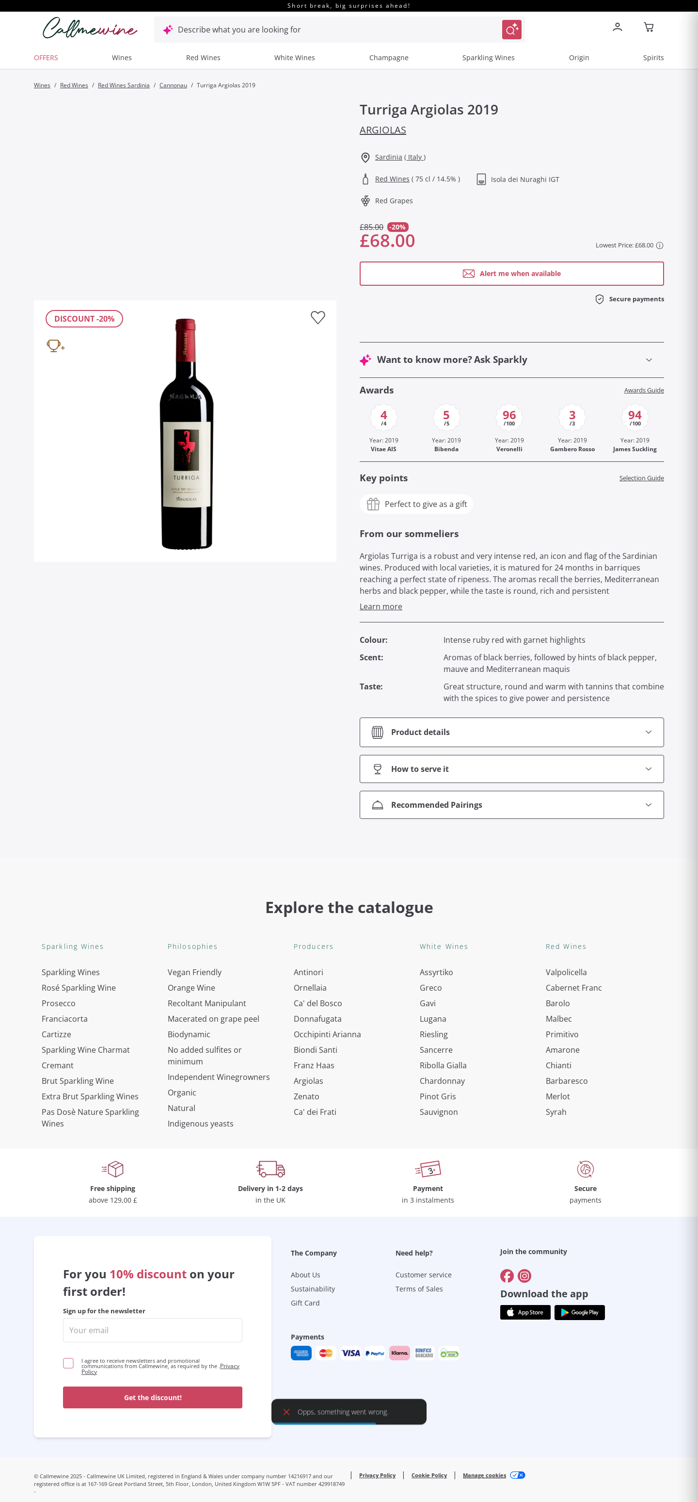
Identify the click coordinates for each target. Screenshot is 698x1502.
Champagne (389, 57)
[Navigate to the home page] (90, 28)
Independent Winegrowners (219, 1077)
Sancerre (436, 1050)
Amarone (563, 1050)
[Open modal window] (512, 273)
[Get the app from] (525, 1156)
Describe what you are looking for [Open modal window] (239, 29)
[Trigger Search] (512, 29)
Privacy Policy (377, 1319)
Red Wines (203, 57)
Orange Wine (191, 987)
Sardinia (388, 157)
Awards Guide (644, 390)
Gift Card (305, 1147)
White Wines (294, 57)
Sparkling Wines (488, 57)
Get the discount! (153, 1241)
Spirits (653, 57)
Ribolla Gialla (443, 1065)
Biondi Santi (315, 1050)
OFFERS (46, 57)
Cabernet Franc (574, 987)
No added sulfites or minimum (205, 1056)
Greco (431, 987)
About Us (305, 1119)
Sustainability (313, 1133)
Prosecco (59, 1003)
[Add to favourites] (318, 317)
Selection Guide (641, 478)
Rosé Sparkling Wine (79, 987)
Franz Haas (314, 1065)
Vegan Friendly (195, 972)
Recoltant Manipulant (207, 1003)
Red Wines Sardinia (124, 85)
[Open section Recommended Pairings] (512, 804)
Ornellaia (310, 987)
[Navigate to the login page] (619, 28)
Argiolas (383, 129)
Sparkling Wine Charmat (86, 1050)
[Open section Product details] (512, 732)
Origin (579, 57)
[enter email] (152, 1174)
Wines (122, 57)
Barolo (558, 1003)
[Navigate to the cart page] (649, 28)
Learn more (381, 606)
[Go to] (507, 1120)
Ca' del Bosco (318, 1003)
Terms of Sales (419, 1133)
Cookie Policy (429, 1319)
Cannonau (173, 85)
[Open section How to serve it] (512, 769)
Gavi (428, 1003)
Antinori (308, 972)
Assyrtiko (436, 972)
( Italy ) (415, 157)
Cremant (58, 1065)
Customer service (424, 1119)
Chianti (558, 1065)
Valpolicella (566, 972)
